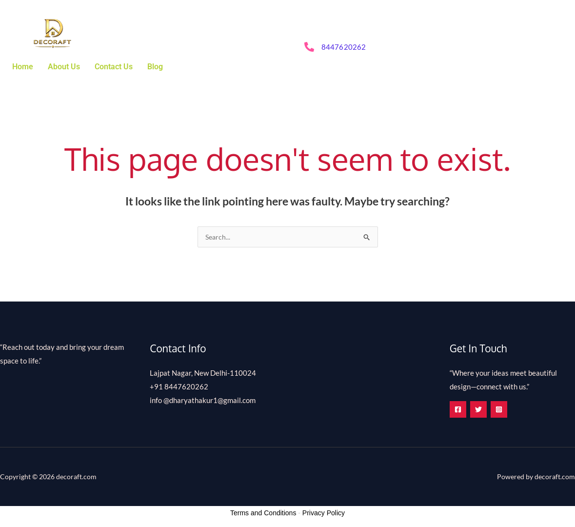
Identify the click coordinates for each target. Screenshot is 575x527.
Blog (155, 66)
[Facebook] (458, 410)
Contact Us (114, 66)
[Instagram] (509, 410)
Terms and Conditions (263, 513)
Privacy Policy (323, 513)
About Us (64, 66)
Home (22, 66)
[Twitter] (484, 410)
